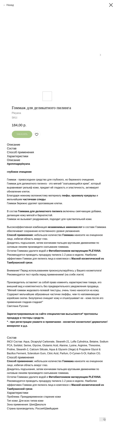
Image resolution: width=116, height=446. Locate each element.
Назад (10, 5)
